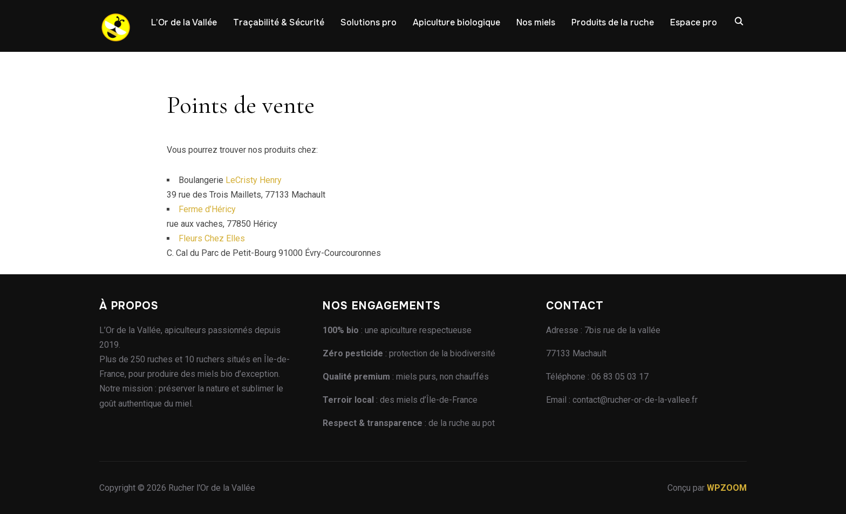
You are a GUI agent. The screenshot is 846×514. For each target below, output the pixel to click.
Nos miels (535, 22)
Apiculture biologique (456, 22)
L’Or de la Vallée (184, 22)
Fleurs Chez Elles (212, 238)
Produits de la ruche (612, 22)
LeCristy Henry (254, 180)
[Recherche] (738, 20)
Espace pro (693, 22)
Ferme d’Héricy (207, 209)
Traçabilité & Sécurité (278, 22)
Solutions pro (368, 22)
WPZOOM (727, 488)
